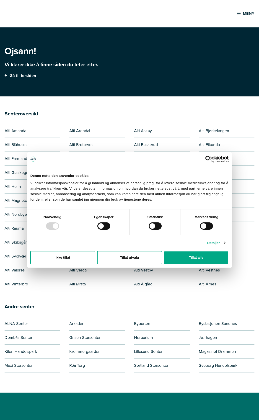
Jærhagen (208, 337)
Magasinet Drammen (217, 351)
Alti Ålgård (143, 284)
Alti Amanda (15, 131)
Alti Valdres (15, 270)
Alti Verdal (78, 270)
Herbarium (143, 337)
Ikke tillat (62, 257)
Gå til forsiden (20, 76)
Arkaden (76, 324)
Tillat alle (196, 257)
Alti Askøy (143, 131)
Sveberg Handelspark (218, 365)
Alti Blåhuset (16, 145)
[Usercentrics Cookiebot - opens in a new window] (209, 159)
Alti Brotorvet (81, 145)
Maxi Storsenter (19, 365)
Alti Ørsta (77, 284)
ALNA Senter (16, 324)
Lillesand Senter (148, 351)
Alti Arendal (79, 131)
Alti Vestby (143, 270)
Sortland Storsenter (151, 365)
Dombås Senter (18, 337)
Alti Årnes (207, 284)
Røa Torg (77, 365)
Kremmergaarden (85, 351)
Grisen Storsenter (85, 337)
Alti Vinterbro (16, 284)
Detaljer (213, 243)
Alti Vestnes (209, 270)
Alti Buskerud (146, 145)
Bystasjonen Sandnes (218, 324)
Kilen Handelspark (21, 351)
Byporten (142, 324)
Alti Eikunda (209, 145)
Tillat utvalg (129, 257)
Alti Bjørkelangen (214, 131)
